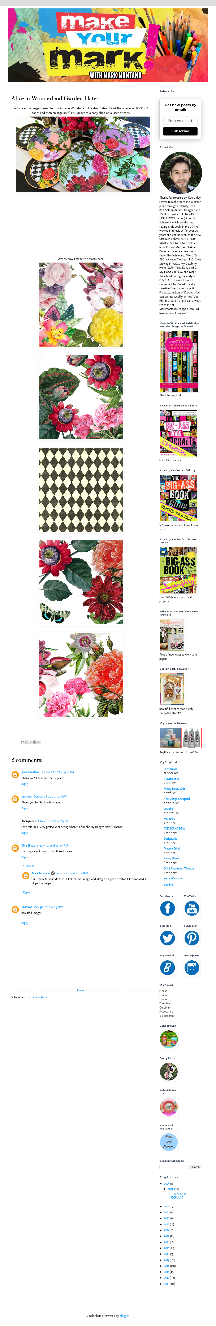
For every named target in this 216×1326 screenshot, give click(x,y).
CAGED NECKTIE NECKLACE (177, 1195)
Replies (30, 866)
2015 (167, 1260)
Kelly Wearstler (173, 878)
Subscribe (180, 131)
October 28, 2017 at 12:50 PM (50, 796)
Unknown (26, 796)
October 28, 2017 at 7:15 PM (53, 821)
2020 (167, 1230)
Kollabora (169, 818)
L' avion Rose (171, 779)
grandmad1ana (30, 772)
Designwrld (170, 838)
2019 (167, 1236)
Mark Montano (41, 873)
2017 (167, 1248)
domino (168, 885)
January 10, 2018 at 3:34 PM (52, 845)
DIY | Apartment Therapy (179, 868)
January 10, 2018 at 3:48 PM (72, 873)
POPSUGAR (170, 769)
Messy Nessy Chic (174, 789)
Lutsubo (168, 809)
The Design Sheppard (177, 799)
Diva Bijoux (28, 845)
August (171, 1189)
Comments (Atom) (38, 997)
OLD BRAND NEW (174, 828)
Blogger (124, 1316)
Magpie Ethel (172, 848)
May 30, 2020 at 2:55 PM (48, 907)
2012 (167, 1278)
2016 (167, 1254)
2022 (167, 1218)
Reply (24, 784)
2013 (167, 1272)
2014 (167, 1266)
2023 (167, 1212)
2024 (167, 1206)
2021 (167, 1224)
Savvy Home (171, 858)
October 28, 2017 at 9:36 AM (57, 772)
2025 (167, 1183)
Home (80, 990)
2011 (166, 1284)
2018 (167, 1242)
